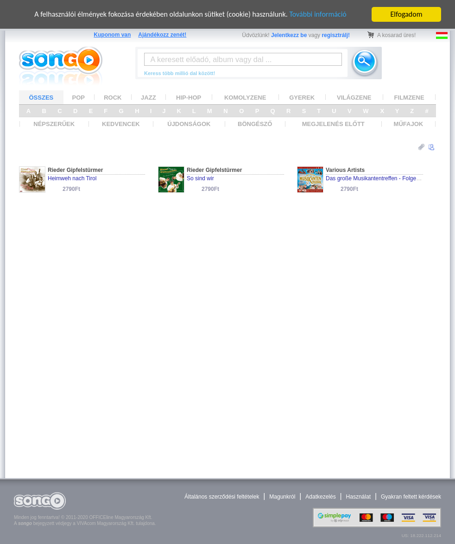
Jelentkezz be (289, 35)
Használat (358, 496)
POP (78, 97)
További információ (317, 14)
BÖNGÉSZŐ (255, 123)
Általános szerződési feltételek (221, 496)
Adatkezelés (320, 496)
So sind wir (200, 178)
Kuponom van (112, 35)
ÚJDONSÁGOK (188, 123)
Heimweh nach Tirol (72, 178)
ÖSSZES (41, 97)
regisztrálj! (336, 35)
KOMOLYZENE (245, 97)
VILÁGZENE (354, 97)
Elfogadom (407, 14)
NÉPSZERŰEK (54, 123)
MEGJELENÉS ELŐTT (333, 123)
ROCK (112, 97)
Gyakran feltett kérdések (411, 496)
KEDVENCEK (121, 123)
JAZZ (148, 97)
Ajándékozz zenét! (162, 35)
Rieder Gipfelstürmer (75, 170)
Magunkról (282, 496)
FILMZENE (409, 97)
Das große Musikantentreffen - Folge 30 (375, 178)
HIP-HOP (188, 97)
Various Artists (345, 170)
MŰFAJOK (408, 123)
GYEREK (302, 97)
